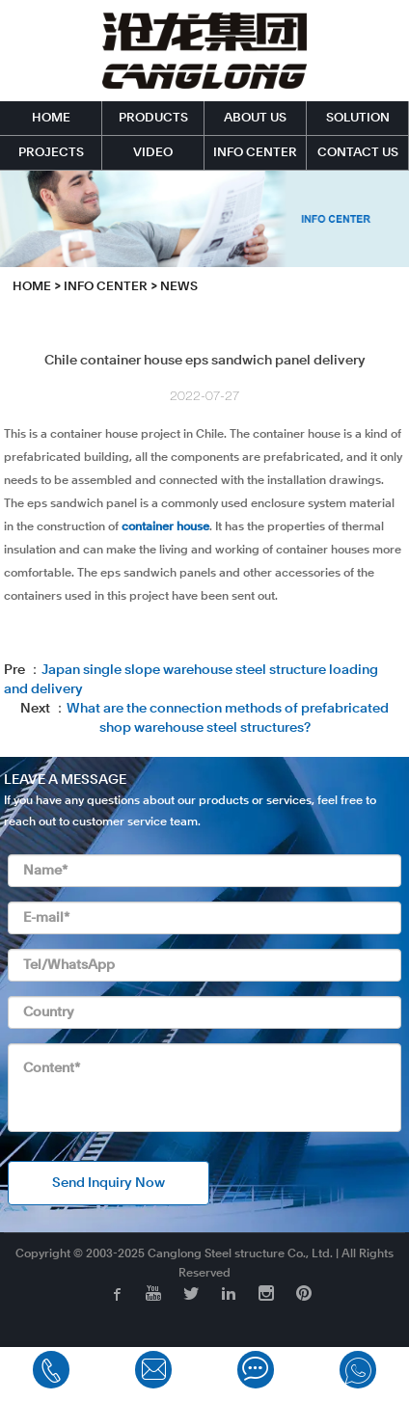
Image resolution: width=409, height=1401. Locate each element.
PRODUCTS (153, 118)
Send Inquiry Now (108, 1183)
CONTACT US (357, 153)
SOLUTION (358, 118)
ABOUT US (255, 118)
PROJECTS (51, 153)
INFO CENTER (255, 153)
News (179, 287)
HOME (51, 118)
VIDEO (153, 153)
